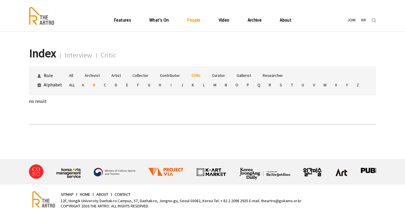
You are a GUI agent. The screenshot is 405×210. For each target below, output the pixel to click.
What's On (159, 20)
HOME (85, 194)
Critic (108, 55)
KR (363, 20)
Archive (255, 20)
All (71, 75)
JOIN (351, 20)
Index (42, 53)
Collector (140, 75)
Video (224, 20)
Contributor (170, 75)
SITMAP (67, 194)
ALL (72, 85)
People (193, 20)
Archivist (92, 75)
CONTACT (122, 194)
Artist (116, 75)
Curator (218, 75)
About (285, 20)
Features (122, 20)
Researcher (273, 75)
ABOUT (102, 194)
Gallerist (244, 75)
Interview (78, 55)
